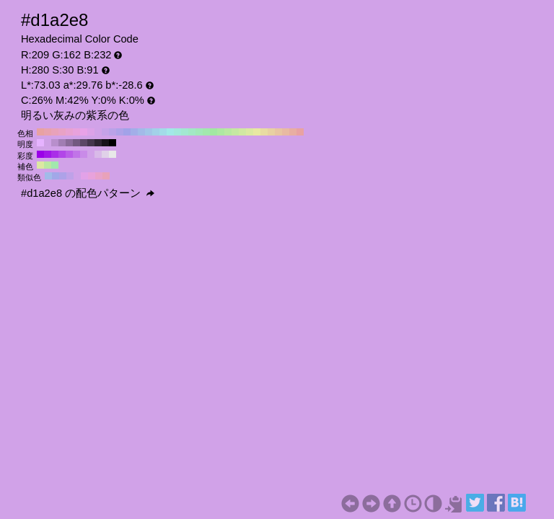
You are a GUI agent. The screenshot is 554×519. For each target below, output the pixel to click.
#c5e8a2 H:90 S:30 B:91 (235, 132)
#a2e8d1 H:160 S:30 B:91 (184, 132)
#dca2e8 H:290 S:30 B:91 (90, 132)
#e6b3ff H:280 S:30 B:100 (40, 142)
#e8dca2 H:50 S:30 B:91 (264, 132)
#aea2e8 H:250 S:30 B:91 (119, 132)
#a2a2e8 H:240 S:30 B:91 (127, 132)
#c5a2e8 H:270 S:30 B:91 (105, 132)
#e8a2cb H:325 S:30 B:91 (98, 175)
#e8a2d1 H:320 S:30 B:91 (69, 132)
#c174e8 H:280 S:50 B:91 (76, 154)
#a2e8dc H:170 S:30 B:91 (177, 132)
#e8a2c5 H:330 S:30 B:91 (62, 132)
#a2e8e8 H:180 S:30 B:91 (170, 132)
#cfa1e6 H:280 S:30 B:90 (47, 142)
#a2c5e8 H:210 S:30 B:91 (148, 132)
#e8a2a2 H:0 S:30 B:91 (300, 132)
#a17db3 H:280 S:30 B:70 (62, 142)
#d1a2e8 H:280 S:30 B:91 (98, 132)
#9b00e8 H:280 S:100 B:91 (40, 154)
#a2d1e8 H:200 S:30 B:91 (155, 132)
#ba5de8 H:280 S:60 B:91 (69, 154)
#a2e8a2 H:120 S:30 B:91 (213, 132)
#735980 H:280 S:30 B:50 (76, 142)
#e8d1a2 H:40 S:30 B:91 (271, 132)
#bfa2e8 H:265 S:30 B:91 (70, 175)
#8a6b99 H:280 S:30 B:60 (69, 142)
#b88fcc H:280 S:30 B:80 (54, 142)
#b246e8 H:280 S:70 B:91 (62, 154)
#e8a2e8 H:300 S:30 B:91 (83, 132)
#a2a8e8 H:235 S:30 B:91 (55, 175)
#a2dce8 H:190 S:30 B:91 (163, 132)
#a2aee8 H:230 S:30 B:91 (134, 132)
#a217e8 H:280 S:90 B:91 (47, 154)
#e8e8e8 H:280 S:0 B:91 (112, 154)
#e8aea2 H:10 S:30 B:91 (292, 132)
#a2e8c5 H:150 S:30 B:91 (191, 132)
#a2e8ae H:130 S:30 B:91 (206, 132)
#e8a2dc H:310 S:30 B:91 (76, 132)
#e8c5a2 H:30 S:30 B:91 (278, 132)
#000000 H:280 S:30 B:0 (112, 142)
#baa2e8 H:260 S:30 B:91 (112, 132)
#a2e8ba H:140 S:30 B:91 (199, 132)
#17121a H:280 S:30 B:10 (105, 142)
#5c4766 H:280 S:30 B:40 (83, 142)
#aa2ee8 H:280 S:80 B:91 (54, 154)
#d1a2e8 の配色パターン (87, 193)
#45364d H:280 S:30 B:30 (90, 142)
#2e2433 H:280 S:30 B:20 (98, 142)
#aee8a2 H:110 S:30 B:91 (220, 132)
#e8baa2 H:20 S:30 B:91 (285, 132)
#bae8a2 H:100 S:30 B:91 (228, 132)
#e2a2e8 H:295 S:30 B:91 (84, 175)
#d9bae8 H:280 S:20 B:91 (98, 154)
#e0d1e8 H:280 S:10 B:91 (105, 154)
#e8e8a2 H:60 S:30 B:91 (256, 132)
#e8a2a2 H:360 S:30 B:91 (40, 132)
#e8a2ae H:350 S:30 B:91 (47, 132)
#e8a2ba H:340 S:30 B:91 (54, 132)
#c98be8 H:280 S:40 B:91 (83, 154)
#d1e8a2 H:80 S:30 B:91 (242, 132)
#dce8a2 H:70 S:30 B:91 (249, 132)
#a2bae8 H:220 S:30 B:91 (141, 132)
